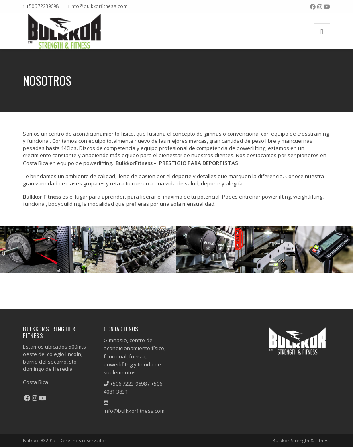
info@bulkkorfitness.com (99, 6)
